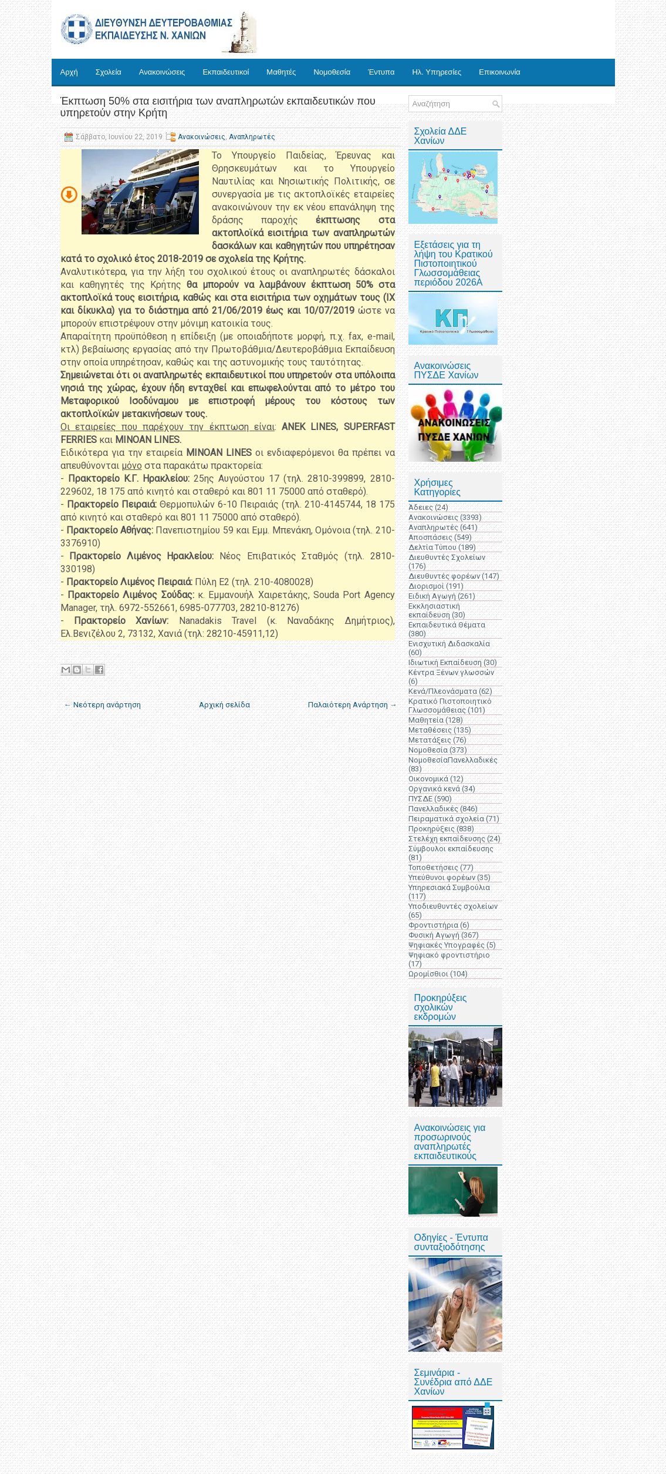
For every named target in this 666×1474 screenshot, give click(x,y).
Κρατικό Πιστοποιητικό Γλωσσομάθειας (450, 705)
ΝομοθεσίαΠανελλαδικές (453, 760)
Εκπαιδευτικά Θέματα (446, 624)
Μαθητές (281, 72)
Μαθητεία (426, 720)
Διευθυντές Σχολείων (446, 557)
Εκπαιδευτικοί (225, 72)
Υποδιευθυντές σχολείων (453, 906)
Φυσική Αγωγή (433, 935)
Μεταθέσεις (430, 730)
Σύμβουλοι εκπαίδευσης (450, 848)
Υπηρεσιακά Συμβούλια (449, 887)
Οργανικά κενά (434, 788)
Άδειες (420, 507)
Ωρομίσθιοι (428, 973)
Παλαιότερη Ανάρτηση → (352, 704)
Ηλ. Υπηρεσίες (436, 72)
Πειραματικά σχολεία (446, 818)
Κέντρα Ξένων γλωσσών (451, 672)
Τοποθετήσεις (433, 867)
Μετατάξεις (429, 740)
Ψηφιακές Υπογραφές (446, 945)
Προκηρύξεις (431, 828)
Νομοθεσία (331, 72)
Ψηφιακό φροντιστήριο (449, 955)
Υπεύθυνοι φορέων (441, 877)
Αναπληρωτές (252, 137)
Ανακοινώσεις (162, 72)
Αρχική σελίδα (224, 704)
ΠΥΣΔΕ (420, 798)
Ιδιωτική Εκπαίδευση (445, 662)
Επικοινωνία (499, 72)
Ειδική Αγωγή (432, 596)
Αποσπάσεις (430, 537)
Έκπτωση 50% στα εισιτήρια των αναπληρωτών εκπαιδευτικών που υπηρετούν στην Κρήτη (218, 107)
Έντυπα (381, 72)
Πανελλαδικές (433, 808)
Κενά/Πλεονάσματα (442, 691)
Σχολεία (108, 72)
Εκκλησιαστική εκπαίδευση (434, 610)
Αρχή (69, 72)
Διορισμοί (426, 586)
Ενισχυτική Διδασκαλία (449, 643)
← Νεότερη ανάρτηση (102, 704)
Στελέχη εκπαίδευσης (446, 838)
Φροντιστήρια (433, 925)
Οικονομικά (428, 778)
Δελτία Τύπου (432, 547)
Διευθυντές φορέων (444, 576)
